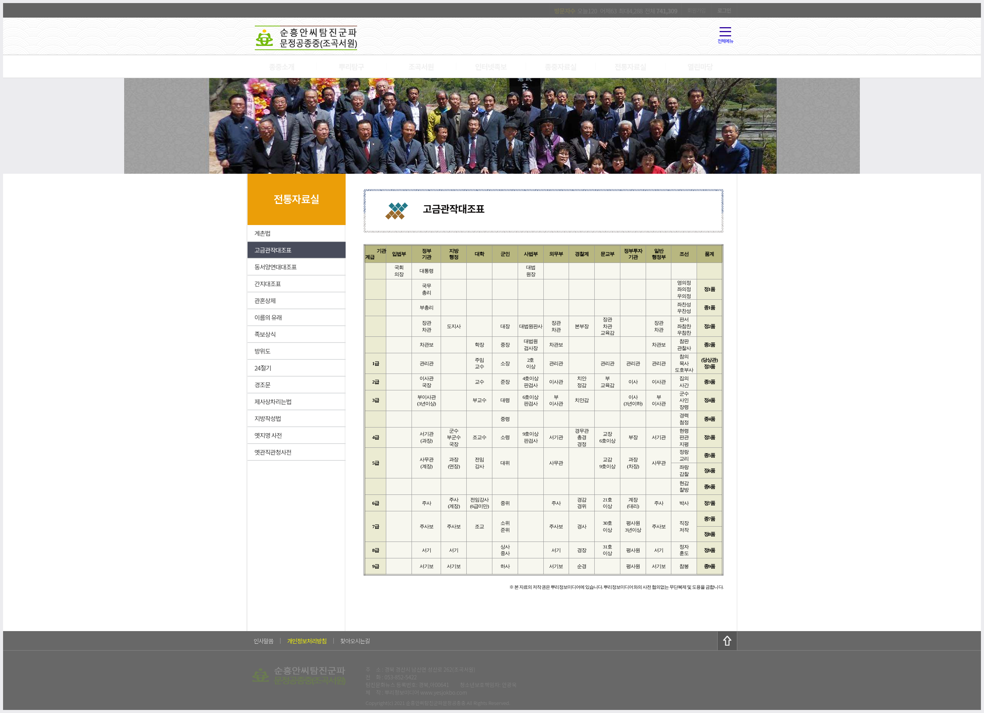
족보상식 (265, 334)
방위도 (262, 351)
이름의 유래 (268, 317)
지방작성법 (267, 418)
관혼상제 (265, 300)
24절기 (262, 367)
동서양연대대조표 (275, 266)
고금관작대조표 (272, 250)
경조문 (262, 384)
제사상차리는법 (272, 401)
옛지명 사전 (268, 435)
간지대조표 (267, 283)
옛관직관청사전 (272, 452)
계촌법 (262, 233)
